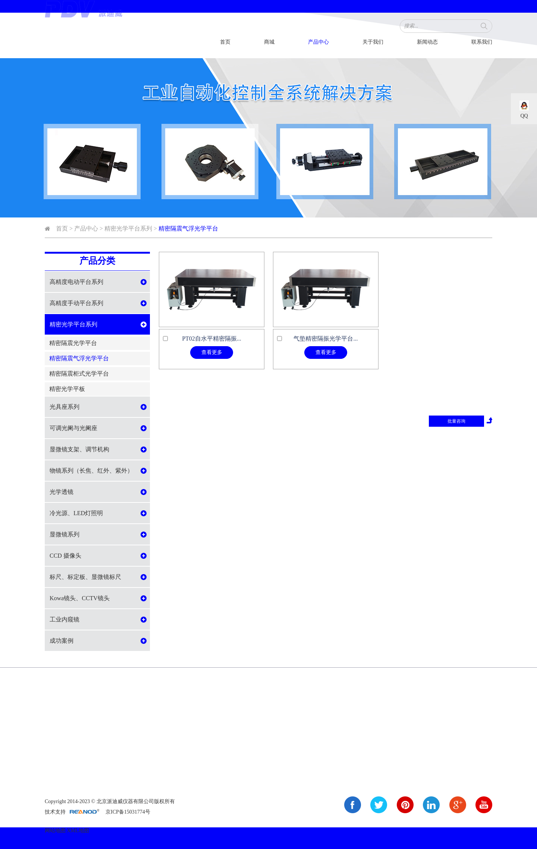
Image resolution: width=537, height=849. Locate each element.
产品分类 (97, 261)
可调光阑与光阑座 (73, 428)
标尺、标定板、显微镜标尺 (85, 577)
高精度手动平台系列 (76, 303)
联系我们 (481, 42)
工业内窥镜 (64, 619)
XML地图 (78, 830)
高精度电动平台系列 (76, 282)
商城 (269, 42)
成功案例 (61, 640)
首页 (225, 42)
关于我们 (372, 42)
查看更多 (211, 352)
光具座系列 (64, 407)
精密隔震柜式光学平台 (79, 373)
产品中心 (318, 42)
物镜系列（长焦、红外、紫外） (91, 470)
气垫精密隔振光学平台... (325, 338)
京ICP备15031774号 (128, 812)
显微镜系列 (64, 534)
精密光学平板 (67, 389)
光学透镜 (61, 492)
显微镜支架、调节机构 (79, 449)
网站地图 (55, 830)
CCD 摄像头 (65, 555)
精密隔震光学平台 (73, 343)
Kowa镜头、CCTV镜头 (80, 598)
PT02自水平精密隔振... (211, 338)
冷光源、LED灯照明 (76, 513)
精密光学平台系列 (128, 228)
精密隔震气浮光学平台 (188, 228)
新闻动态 (427, 42)
